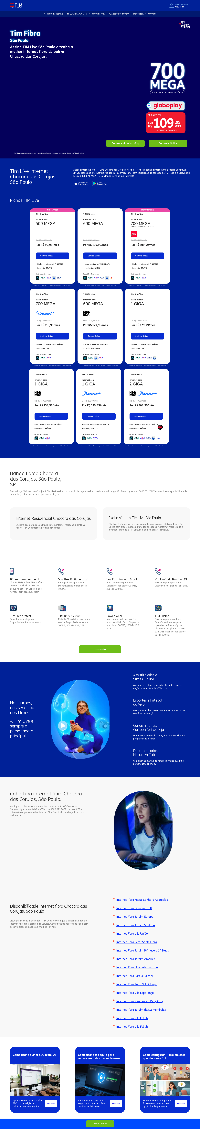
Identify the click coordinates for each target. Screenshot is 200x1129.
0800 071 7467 (88, 176)
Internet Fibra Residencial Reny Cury (139, 1001)
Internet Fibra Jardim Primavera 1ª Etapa (142, 950)
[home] (16, 5)
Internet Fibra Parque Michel (134, 976)
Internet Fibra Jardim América (135, 959)
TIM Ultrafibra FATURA (75, 14)
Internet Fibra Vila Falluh (132, 1018)
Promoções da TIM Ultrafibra (144, 14)
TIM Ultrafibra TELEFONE (53, 14)
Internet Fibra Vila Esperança (135, 993)
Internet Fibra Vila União (132, 933)
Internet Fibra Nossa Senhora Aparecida (142, 899)
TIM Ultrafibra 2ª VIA (97, 14)
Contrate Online (100, 1124)
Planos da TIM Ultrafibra (119, 14)
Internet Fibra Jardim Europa (134, 916)
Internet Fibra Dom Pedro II (134, 908)
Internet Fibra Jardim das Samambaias (141, 1009)
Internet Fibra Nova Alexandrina (137, 967)
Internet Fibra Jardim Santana (135, 925)
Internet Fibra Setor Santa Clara (136, 942)
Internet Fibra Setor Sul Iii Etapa (136, 984)
